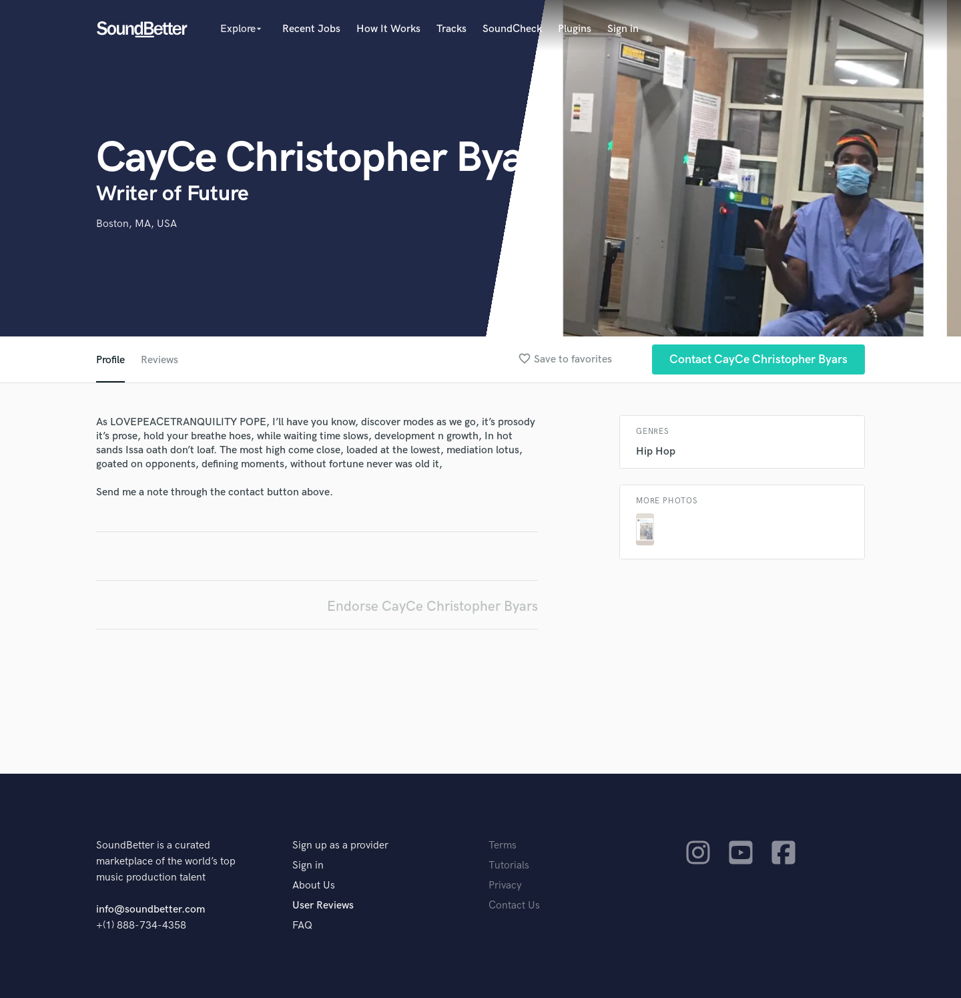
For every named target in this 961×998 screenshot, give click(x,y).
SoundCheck (512, 29)
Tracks (451, 29)
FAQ (302, 925)
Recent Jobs (311, 29)
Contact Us (514, 905)
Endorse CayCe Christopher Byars (432, 606)
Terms (503, 845)
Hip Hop (655, 451)
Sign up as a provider (340, 845)
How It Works (388, 29)
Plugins (574, 29)
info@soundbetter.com (150, 909)
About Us (313, 885)
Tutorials (509, 865)
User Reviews (323, 905)
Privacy (505, 885)
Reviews (159, 360)
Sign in (623, 29)
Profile (110, 360)
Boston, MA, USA (136, 224)
